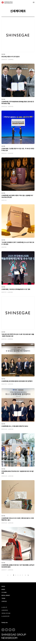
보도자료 (3, 54)
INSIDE (3, 589)
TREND (3, 598)
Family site (4, 622)
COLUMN (4, 592)
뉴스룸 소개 (4, 607)
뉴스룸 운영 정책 (5, 616)
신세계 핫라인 (4, 610)
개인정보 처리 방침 (5, 613)
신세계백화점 (10, 59)
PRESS (3, 586)
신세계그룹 (4, 601)
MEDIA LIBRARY (5, 595)
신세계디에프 (10, 106)
